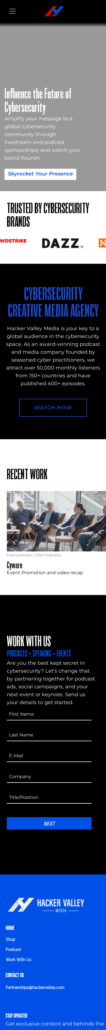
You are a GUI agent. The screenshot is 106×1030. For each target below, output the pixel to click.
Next (49, 823)
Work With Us (18, 959)
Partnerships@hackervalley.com (35, 987)
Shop (10, 939)
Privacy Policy (24, 999)
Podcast (13, 949)
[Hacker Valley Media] (54, 11)
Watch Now (53, 408)
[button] (13, 537)
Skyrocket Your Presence (40, 174)
